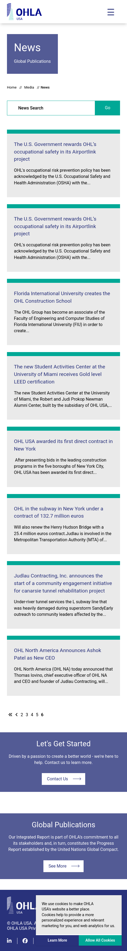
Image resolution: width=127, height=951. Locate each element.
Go (107, 107)
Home (12, 87)
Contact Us (57, 778)
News (45, 87)
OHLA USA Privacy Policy (31, 928)
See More (57, 866)
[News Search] (51, 108)
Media (29, 87)
